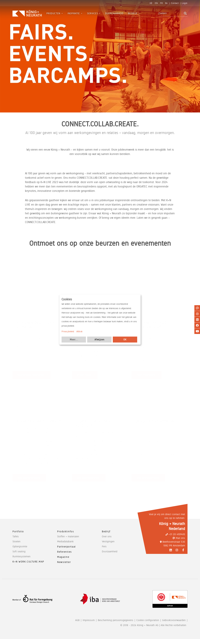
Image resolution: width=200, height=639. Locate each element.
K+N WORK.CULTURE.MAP (28, 561)
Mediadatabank (65, 541)
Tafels (15, 536)
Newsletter (64, 562)
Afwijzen (99, 339)
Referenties (64, 551)
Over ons (107, 536)
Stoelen (16, 541)
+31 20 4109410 (175, 534)
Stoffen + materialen (68, 536)
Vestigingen (108, 541)
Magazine (63, 556)
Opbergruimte (19, 546)
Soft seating (18, 551)
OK (125, 339)
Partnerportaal (66, 546)
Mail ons (179, 538)
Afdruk (79, 331)
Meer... (74, 339)
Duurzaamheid (109, 551)
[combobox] (170, 13)
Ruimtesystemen (21, 556)
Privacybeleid (68, 331)
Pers (104, 546)
